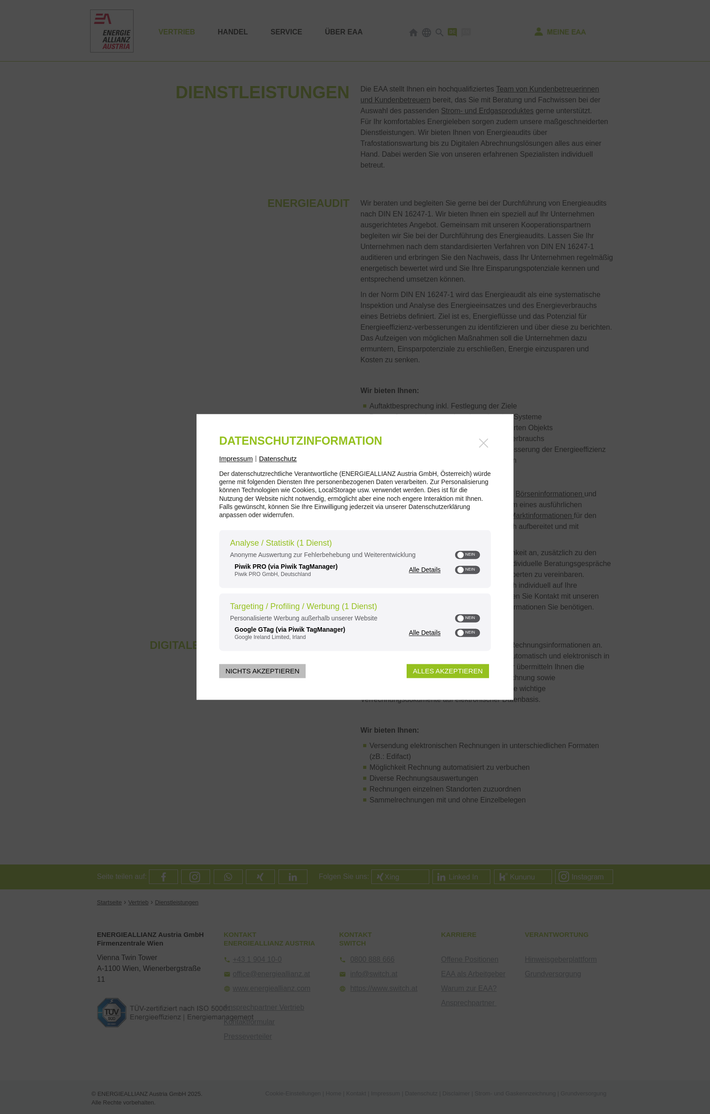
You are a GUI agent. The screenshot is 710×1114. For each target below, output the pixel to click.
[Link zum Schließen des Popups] (483, 443)
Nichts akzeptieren (262, 671)
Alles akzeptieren (448, 671)
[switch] (467, 555)
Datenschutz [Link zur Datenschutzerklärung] (278, 458)
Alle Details (425, 569)
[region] (355, 591)
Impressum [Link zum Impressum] (236, 458)
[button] (460, 555)
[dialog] (355, 557)
